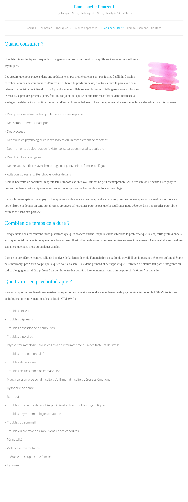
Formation (45, 27)
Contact (156, 27)
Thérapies (62, 27)
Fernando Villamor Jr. (44, 495)
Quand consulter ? (112, 27)
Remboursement (137, 27)
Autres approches (86, 27)
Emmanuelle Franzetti (94, 6)
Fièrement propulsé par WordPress (26, 492)
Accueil (31, 27)
